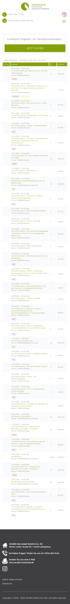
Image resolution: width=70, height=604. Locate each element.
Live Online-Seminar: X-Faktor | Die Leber (26, 221)
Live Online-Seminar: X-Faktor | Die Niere (25, 298)
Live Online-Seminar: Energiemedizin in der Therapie (29, 115)
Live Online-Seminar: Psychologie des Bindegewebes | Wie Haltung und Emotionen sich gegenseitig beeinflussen (29, 233)
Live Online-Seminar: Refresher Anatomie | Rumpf (29, 366)
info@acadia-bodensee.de (20, 20)
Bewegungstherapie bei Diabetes (22, 482)
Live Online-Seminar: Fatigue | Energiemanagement (29, 353)
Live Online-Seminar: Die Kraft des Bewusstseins (28, 211)
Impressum (7, 583)
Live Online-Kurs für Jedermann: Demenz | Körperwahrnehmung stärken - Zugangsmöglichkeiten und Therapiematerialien (28, 311)
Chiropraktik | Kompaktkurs (21, 416)
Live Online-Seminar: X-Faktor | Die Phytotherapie (29, 125)
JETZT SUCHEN (35, 48)
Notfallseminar (16, 456)
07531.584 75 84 (15, 14)
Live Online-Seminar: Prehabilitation (24, 170)
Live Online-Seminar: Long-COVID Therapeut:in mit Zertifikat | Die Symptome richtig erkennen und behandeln (29, 88)
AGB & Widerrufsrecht (12, 579)
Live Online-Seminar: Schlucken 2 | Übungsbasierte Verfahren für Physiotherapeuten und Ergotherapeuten (29, 140)
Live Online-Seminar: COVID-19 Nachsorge (26, 246)
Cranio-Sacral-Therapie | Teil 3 (22, 341)
